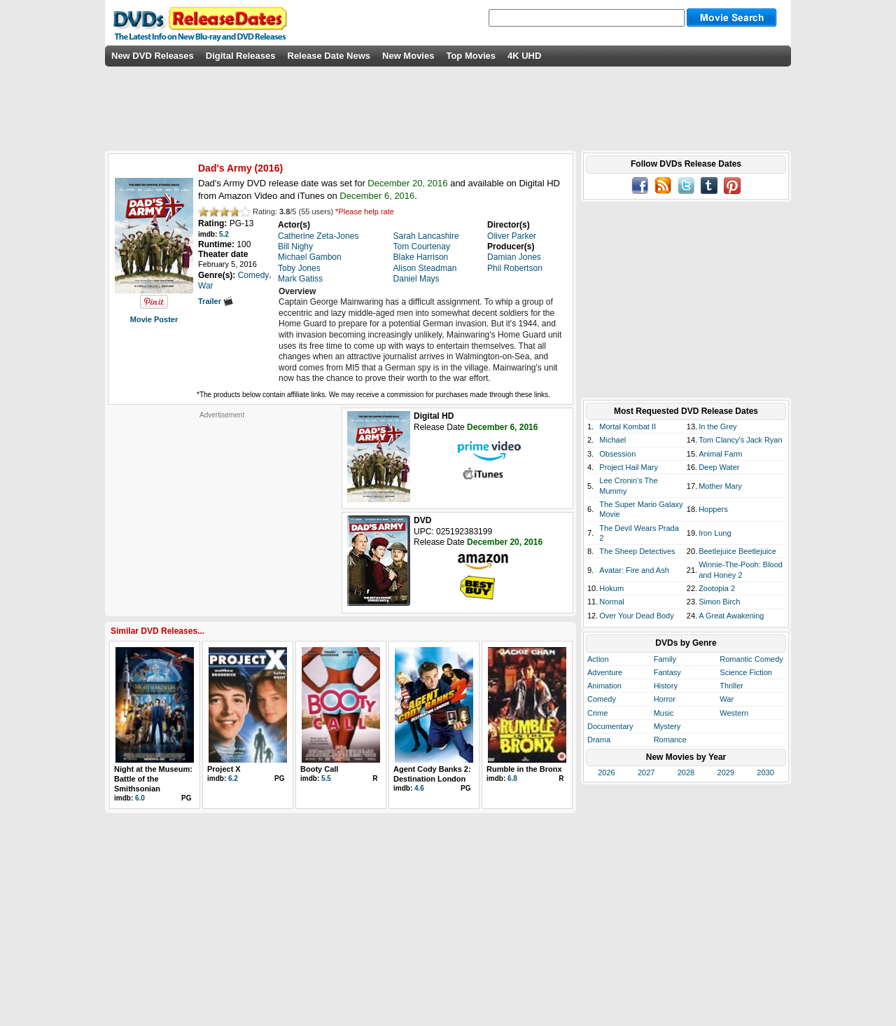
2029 (726, 772)
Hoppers (713, 509)
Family (665, 659)
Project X (224, 769)
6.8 (512, 778)
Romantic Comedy (751, 659)
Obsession (617, 454)
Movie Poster (154, 319)
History (666, 685)
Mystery (667, 726)
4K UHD (524, 55)
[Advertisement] (222, 507)
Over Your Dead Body (636, 615)
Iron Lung (715, 533)
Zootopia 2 (717, 588)
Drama (598, 739)
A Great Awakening (731, 615)
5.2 (224, 234)
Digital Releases (241, 55)
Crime (597, 713)
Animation (604, 685)
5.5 (326, 778)
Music (664, 713)
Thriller (731, 685)
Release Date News (329, 55)
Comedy (601, 699)
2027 (646, 772)
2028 (686, 772)
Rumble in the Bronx (524, 769)
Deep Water (719, 467)
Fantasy (667, 672)
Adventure (604, 672)
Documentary (610, 726)
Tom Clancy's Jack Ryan (740, 440)
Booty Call (319, 769)
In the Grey (717, 426)
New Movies (408, 55)
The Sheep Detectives (637, 551)
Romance (670, 739)
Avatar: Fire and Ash (633, 570)
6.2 (233, 778)
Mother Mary (720, 486)
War (727, 699)
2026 (606, 772)
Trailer (215, 301)
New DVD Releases (152, 55)
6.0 (140, 798)
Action (598, 659)
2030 (765, 772)
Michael (612, 440)
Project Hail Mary (628, 467)
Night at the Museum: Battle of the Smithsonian (153, 779)
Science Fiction (746, 672)
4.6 (419, 788)
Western (734, 713)
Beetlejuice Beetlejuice (737, 551)
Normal (611, 601)
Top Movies (471, 55)
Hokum (611, 588)
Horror (665, 699)
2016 (268, 168)
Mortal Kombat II (627, 426)
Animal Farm (720, 454)
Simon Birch (719, 601)
